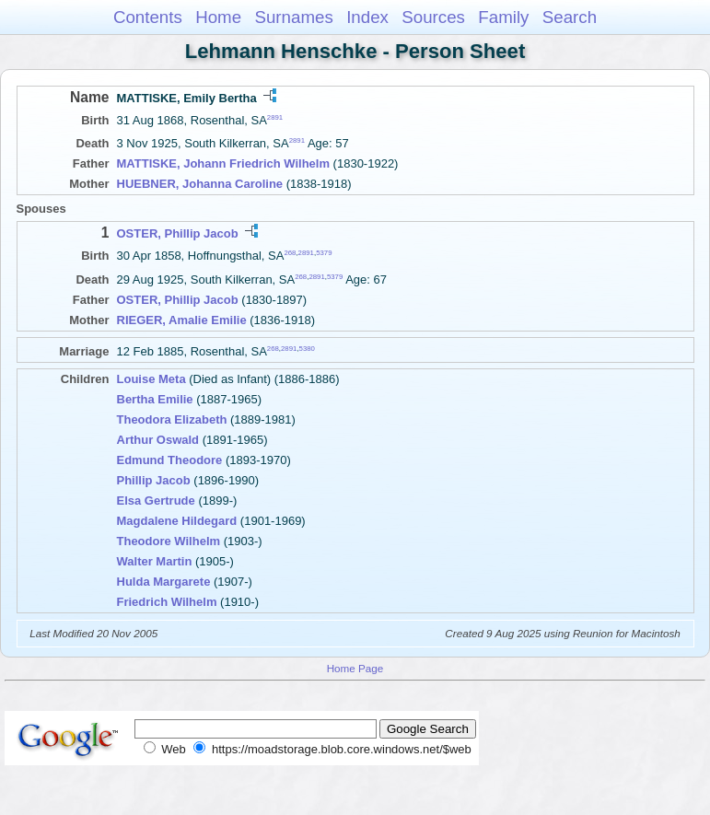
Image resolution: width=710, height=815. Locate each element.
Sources (433, 17)
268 (290, 253)
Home (218, 17)
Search (569, 17)
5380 (307, 347)
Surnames (293, 17)
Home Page (355, 668)
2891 (275, 117)
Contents (147, 17)
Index (367, 17)
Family (503, 17)
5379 (324, 253)
